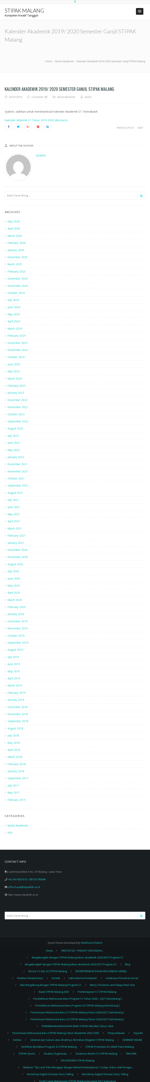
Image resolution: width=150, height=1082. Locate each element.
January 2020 (16, 610)
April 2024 (14, 320)
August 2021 (15, 490)
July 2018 (13, 730)
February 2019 (17, 687)
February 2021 (17, 532)
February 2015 (17, 793)
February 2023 (17, 384)
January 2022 (16, 454)
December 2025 (18, 257)
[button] (139, 11)
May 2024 (14, 313)
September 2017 (18, 772)
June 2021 (14, 504)
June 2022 (14, 440)
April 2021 (14, 518)
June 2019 (14, 659)
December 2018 (18, 702)
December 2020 (18, 546)
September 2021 (18, 483)
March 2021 (15, 525)
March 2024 (15, 327)
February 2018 (17, 758)
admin (41, 155)
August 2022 (15, 426)
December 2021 (18, 461)
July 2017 (13, 779)
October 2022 (16, 412)
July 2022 (13, 433)
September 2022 (18, 419)
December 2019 (18, 617)
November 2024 (18, 285)
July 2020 (13, 567)
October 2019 (16, 631)
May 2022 (14, 447)
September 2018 (18, 716)
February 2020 (17, 603)
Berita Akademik (66, 97)
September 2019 (18, 638)
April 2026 (14, 228)
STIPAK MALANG (24, 10)
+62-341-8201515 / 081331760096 (27, 873)
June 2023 (14, 363)
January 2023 (16, 391)
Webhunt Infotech (91, 936)
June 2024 (14, 306)
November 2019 (18, 624)
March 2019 (15, 680)
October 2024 (16, 292)
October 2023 (16, 355)
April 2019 (14, 673)
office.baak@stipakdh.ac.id (24, 880)
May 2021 (14, 511)
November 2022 (18, 405)
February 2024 (17, 334)
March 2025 (15, 264)
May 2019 (14, 666)
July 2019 (13, 652)
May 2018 (14, 737)
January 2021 (16, 539)
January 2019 (16, 694)
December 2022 (18, 398)
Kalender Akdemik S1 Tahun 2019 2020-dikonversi (36, 120)
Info (10, 826)
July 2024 (13, 299)
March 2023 (15, 377)
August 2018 (15, 723)
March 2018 (15, 751)
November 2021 (18, 468)
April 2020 (14, 589)
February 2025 (17, 271)
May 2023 (14, 370)
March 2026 (15, 235)
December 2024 (18, 278)
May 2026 (14, 221)
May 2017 (14, 786)
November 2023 (18, 348)
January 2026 (16, 250)
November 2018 (18, 709)
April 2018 (14, 744)
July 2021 (13, 497)
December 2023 (18, 341)
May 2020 (14, 581)
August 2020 (15, 560)
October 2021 (16, 476)
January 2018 (16, 765)
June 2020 (14, 574)
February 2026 (17, 242)
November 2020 (18, 553)
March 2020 (15, 596)
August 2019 (15, 645)
